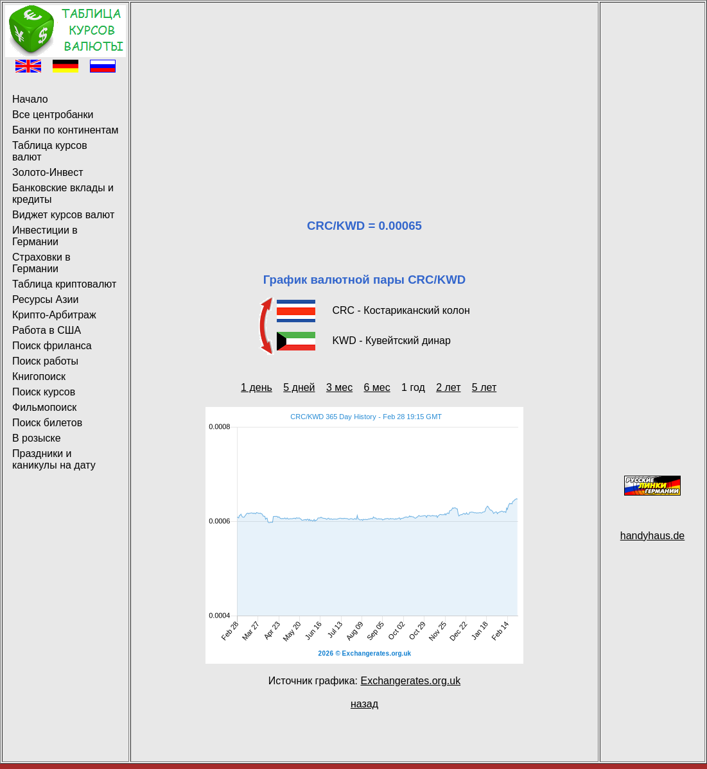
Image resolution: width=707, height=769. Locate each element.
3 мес (339, 387)
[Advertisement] (364, 95)
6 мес (377, 387)
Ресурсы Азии (45, 299)
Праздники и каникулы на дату (54, 459)
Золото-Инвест (47, 172)
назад (364, 703)
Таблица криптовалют (64, 284)
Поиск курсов (43, 391)
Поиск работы (45, 361)
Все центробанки (52, 114)
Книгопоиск (38, 376)
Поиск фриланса (52, 345)
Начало (30, 99)
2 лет (448, 387)
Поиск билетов (47, 422)
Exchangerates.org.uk (410, 680)
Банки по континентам (65, 130)
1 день (256, 387)
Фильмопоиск (44, 407)
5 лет (484, 387)
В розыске (36, 438)
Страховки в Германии (41, 263)
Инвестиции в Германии (45, 236)
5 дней (299, 387)
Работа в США (46, 330)
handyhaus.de (652, 535)
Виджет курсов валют (63, 214)
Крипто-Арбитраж (54, 314)
